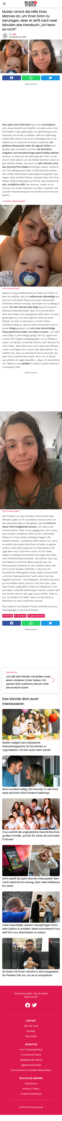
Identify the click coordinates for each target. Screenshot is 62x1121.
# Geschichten (36, 615)
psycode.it (31, 1036)
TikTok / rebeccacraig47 (15, 201)
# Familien (20, 615)
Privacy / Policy (31, 1088)
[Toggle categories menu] (4, 3)
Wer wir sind (31, 1025)
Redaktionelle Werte (31, 1059)
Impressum (31, 1083)
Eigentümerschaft (31, 1065)
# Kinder (7, 615)
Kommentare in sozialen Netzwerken (31, 1070)
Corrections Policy (31, 1054)
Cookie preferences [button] (31, 1093)
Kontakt (31, 1031)
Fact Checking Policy (31, 1049)
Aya (14, 34)
